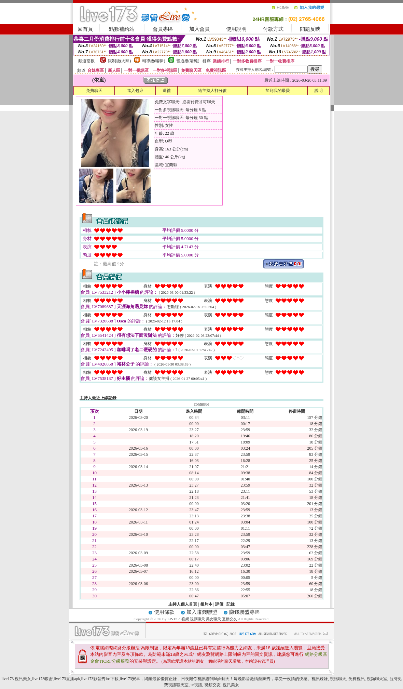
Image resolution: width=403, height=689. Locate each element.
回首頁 (85, 29)
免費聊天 (94, 90)
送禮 (167, 90)
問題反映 (310, 29)
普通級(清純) (187, 60)
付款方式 (273, 29)
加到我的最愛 (277, 90)
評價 (219, 604)
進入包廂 (135, 90)
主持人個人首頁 (182, 604)
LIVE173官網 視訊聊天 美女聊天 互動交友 (202, 619)
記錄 (230, 604)
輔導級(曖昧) (153, 60)
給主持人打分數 (212, 90)
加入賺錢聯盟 (201, 612)
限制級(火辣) (119, 60)
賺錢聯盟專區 (244, 612)
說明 (319, 90)
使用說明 (236, 29)
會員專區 (163, 29)
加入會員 (199, 29)
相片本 (206, 604)
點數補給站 (122, 29)
